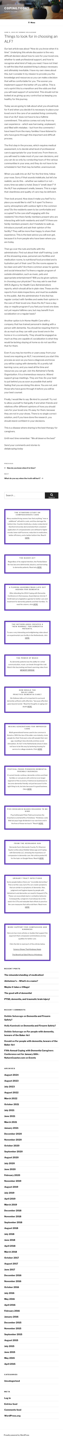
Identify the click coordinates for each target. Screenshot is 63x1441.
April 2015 (9, 1364)
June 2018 (9, 1240)
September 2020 (13, 1151)
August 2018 (11, 1228)
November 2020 (13, 1139)
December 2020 (13, 1134)
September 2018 (13, 1222)
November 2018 (12, 1216)
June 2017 (9, 1269)
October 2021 (11, 1104)
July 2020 (9, 1163)
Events (32, 1057)
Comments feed (12, 1410)
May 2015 (9, 1358)
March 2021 (10, 1122)
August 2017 (11, 1263)
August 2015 (11, 1340)
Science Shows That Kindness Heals (27, 949)
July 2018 (9, 1234)
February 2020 (12, 1175)
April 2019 (9, 1198)
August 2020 (11, 1157)
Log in (7, 1398)
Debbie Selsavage (27, 32)
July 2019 (9, 1193)
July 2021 (9, 1110)
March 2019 (10, 1204)
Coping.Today (16, 8)
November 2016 (12, 1281)
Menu (31, 22)
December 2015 (12, 1322)
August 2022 (11, 1092)
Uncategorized (12, 1381)
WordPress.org (12, 1415)
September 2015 (13, 1334)
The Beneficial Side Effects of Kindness (27, 955)
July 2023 (9, 1086)
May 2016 (9, 1299)
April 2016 (9, 1305)
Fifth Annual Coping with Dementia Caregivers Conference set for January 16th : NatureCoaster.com (28, 1054)
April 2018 (9, 1246)
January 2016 (11, 1316)
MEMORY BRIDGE (27, 670)
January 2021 (11, 1128)
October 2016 (11, 1287)
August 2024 (11, 1075)
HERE (27, 538)
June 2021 (9, 1116)
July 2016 (9, 1293)
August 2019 (11, 1187)
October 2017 (11, 1257)
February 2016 (12, 1311)
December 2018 (12, 1210)
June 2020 (10, 1169)
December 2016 (12, 1275)
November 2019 (12, 1181)
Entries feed (10, 1404)
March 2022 (10, 1098)
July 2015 (9, 1346)
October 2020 (11, 1145)
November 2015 (12, 1328)
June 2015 (9, 1352)
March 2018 (10, 1252)
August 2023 (11, 1081)
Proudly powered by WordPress (16, 1435)
